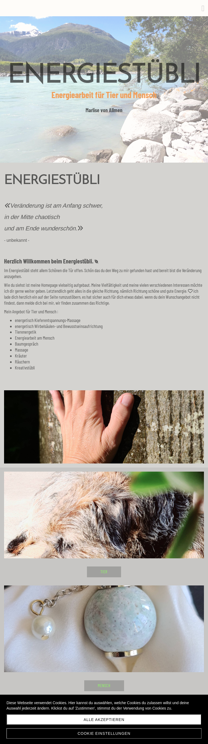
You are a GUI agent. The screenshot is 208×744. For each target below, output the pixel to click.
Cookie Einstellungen (103, 733)
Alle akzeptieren (104, 719)
